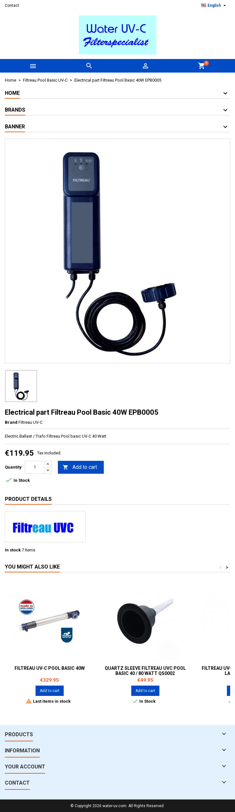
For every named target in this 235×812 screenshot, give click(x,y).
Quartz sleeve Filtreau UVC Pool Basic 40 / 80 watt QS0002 (145, 671)
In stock (13, 550)
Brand (11, 422)
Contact (12, 5)
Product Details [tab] (28, 499)
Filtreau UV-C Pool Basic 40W (50, 668)
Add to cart (80, 467)
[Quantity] (34, 467)
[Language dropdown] (214, 5)
